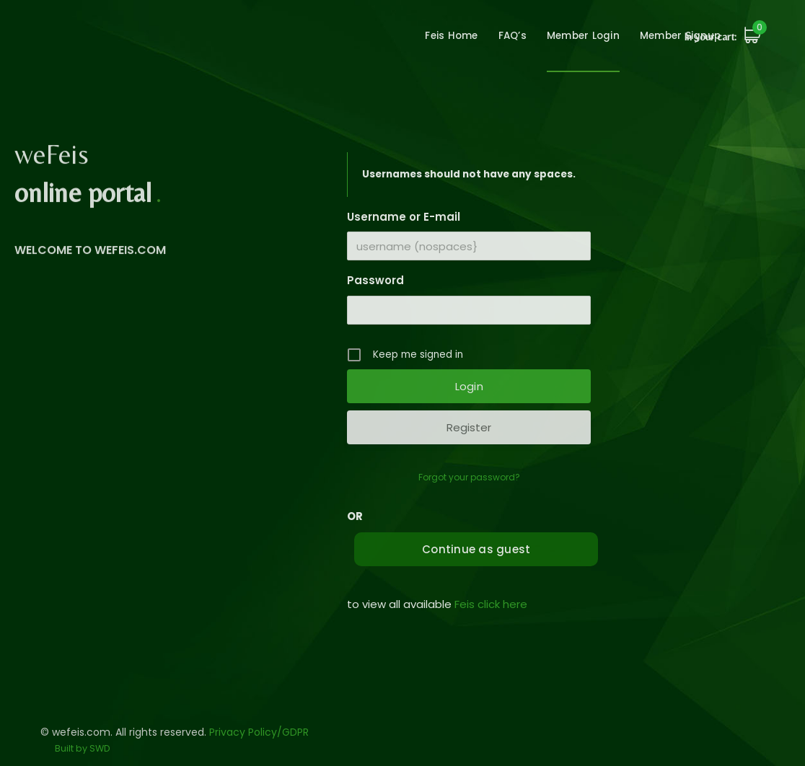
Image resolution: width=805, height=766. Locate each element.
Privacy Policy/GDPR (259, 732)
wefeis (83, 50)
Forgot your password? (469, 477)
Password (375, 280)
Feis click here (490, 604)
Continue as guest (476, 549)
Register (469, 427)
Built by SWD (82, 748)
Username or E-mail (403, 216)
